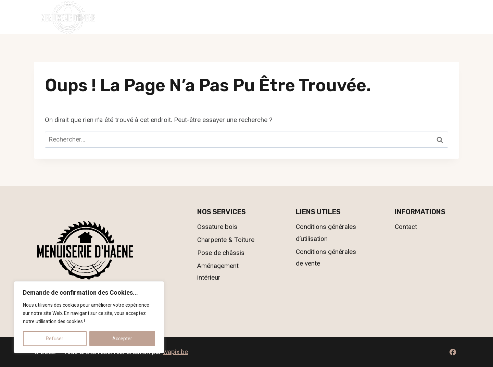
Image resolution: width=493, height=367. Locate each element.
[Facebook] (452, 351)
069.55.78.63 (438, 17)
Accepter (122, 338)
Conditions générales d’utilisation (326, 232)
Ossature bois (217, 227)
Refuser (54, 338)
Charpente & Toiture (225, 240)
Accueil (162, 17)
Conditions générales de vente (326, 257)
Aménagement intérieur (218, 271)
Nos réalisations (276, 17)
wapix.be (175, 352)
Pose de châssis (220, 253)
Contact (329, 17)
